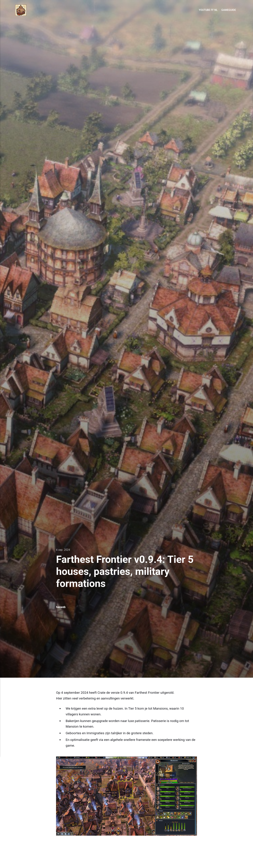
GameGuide (228, 10)
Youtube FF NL (208, 10)
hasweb (61, 607)
